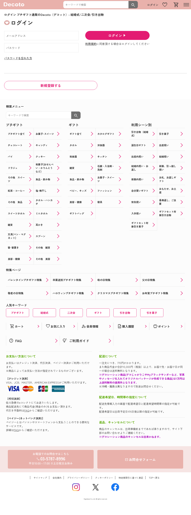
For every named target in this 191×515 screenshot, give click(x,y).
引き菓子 (152, 313)
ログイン (152, 5)
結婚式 (44, 313)
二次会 (71, 313)
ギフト (98, 313)
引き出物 (125, 313)
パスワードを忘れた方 (18, 58)
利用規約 (90, 44)
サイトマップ (40, 477)
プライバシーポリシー (78, 477)
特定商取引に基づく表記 (131, 477)
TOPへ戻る (154, 477)
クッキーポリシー (104, 477)
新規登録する (50, 85)
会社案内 (57, 477)
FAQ (26, 410)
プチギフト (17, 313)
